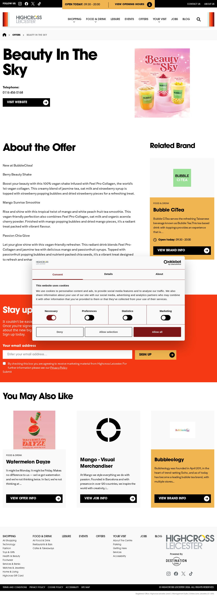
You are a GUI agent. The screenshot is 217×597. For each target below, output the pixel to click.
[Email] (67, 354)
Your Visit (119, 536)
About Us (209, 4)
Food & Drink (161, 203)
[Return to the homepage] (190, 544)
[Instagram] (20, 3)
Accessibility (72, 587)
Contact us (193, 4)
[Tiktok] (39, 3)
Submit (7, 372)
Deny (60, 331)
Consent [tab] (58, 274)
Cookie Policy (55, 587)
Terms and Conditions (15, 587)
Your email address (19, 346)
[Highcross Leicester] (29, 19)
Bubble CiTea (168, 210)
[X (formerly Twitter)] (33, 3)
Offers (16, 35)
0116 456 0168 (13, 92)
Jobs (143, 536)
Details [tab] (108, 274)
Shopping (9, 536)
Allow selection (108, 331)
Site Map (85, 587)
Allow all (157, 331)
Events (83, 536)
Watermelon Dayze (28, 462)
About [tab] (159, 274)
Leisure (66, 536)
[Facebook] (26, 3)
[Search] (199, 19)
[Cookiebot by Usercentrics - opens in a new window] (166, 262)
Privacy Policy (58, 367)
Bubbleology (169, 460)
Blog (158, 536)
